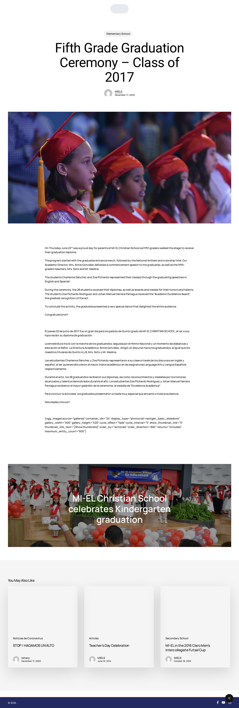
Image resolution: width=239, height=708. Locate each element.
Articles (94, 638)
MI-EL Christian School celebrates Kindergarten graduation (119, 505)
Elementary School (118, 34)
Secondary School (176, 638)
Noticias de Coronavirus (28, 638)
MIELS (118, 91)
